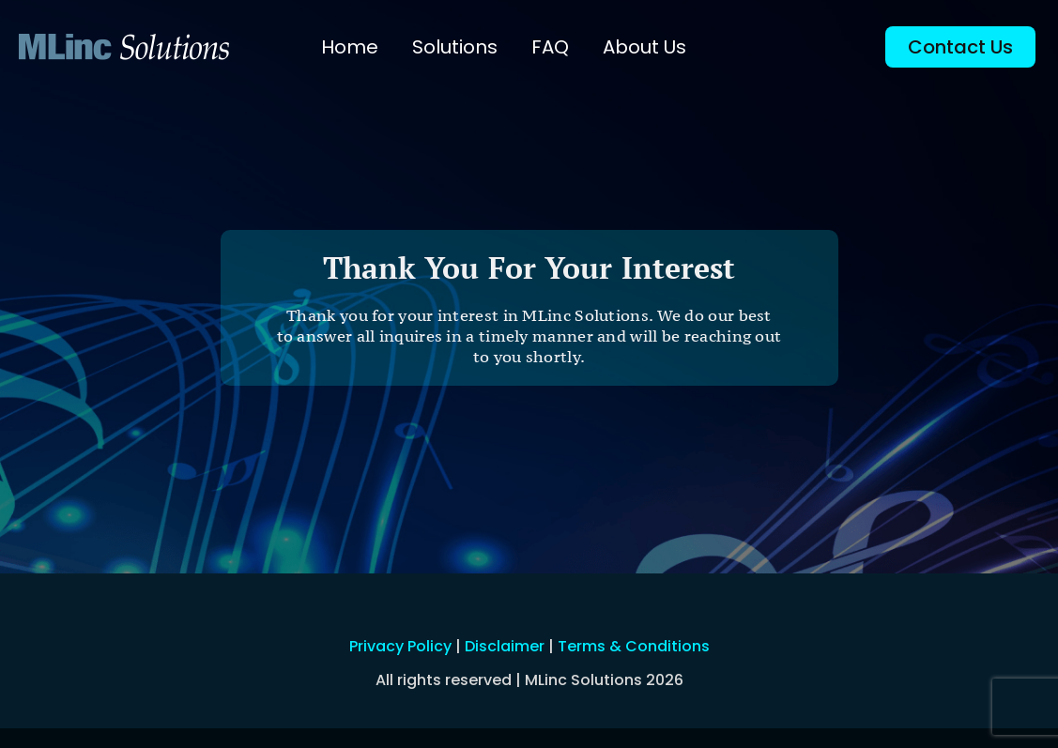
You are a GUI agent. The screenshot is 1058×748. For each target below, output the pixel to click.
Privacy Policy (400, 646)
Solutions (455, 47)
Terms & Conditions (634, 646)
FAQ (550, 47)
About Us (644, 47)
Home (349, 47)
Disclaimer (504, 646)
